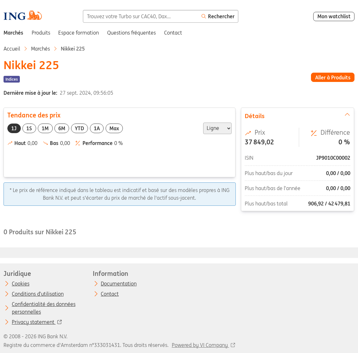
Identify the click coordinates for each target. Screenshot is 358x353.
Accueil (12, 48)
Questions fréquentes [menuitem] (131, 32)
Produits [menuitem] (41, 32)
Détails (298, 115)
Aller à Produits (333, 77)
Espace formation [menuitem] (78, 32)
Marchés (40, 48)
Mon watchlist (334, 16)
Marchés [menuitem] (13, 32)
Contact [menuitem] (173, 32)
